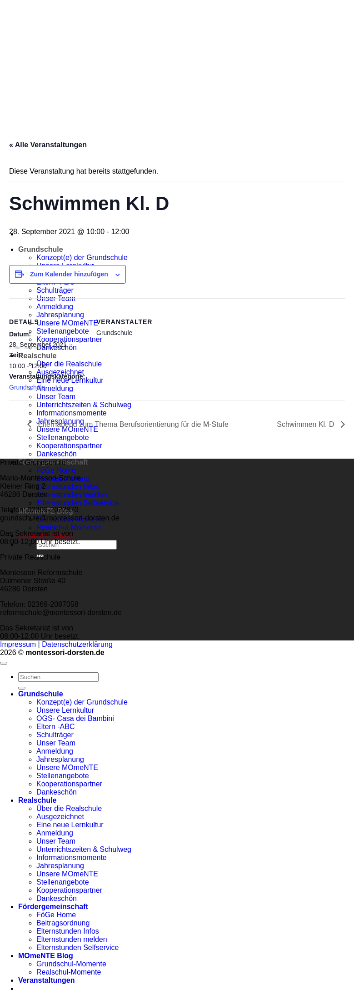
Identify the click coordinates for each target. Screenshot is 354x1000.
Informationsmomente (71, 413)
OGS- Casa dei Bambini (75, 718)
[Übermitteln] (21, 688)
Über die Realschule (69, 808)
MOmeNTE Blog (45, 956)
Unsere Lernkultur (65, 710)
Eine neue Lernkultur (70, 825)
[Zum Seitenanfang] (3, 663)
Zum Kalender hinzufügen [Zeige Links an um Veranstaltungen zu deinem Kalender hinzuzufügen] (69, 274)
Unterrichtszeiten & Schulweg (83, 405)
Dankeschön (56, 454)
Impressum (18, 644)
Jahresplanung (60, 759)
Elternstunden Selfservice (77, 503)
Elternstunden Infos (67, 486)
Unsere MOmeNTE (67, 767)
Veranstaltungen (46, 980)
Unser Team (55, 743)
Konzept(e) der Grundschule (82, 702)
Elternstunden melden (71, 495)
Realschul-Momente (68, 527)
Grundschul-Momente (71, 964)
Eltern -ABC (55, 726)
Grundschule (40, 249)
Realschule (37, 800)
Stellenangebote (62, 437)
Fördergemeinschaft (53, 906)
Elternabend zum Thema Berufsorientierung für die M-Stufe (132, 424)
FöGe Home (56, 470)
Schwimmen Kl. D (306, 424)
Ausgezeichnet (60, 816)
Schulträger (55, 735)
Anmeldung (54, 751)
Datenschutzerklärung (77, 644)
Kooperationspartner (69, 446)
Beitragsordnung (63, 923)
